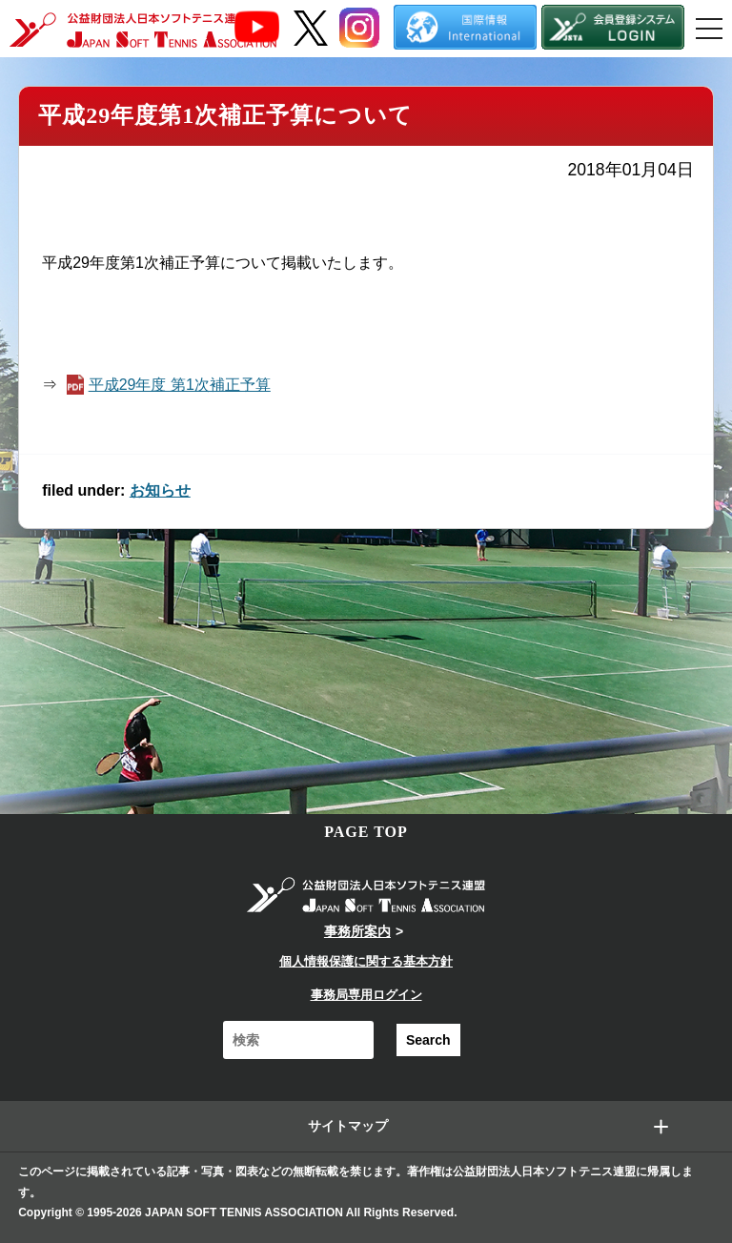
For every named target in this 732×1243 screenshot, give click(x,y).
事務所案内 (357, 931)
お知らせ (160, 490)
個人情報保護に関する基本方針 (366, 961)
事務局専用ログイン (366, 995)
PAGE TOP (366, 832)
